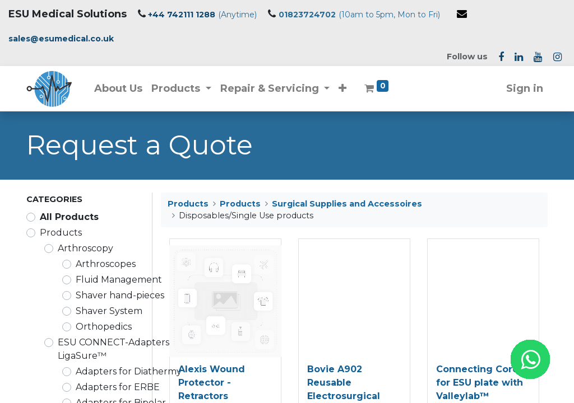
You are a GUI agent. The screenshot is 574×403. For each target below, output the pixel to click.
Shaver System (109, 311)
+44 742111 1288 (181, 15)
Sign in (524, 88)
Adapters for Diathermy (129, 371)
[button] (343, 89)
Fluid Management (119, 279)
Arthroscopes (106, 264)
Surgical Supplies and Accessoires (347, 204)
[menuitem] (118, 89)
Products (61, 232)
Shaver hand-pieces (120, 295)
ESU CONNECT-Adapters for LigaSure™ (121, 349)
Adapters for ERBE (118, 387)
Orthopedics (104, 326)
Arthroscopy (85, 248)
